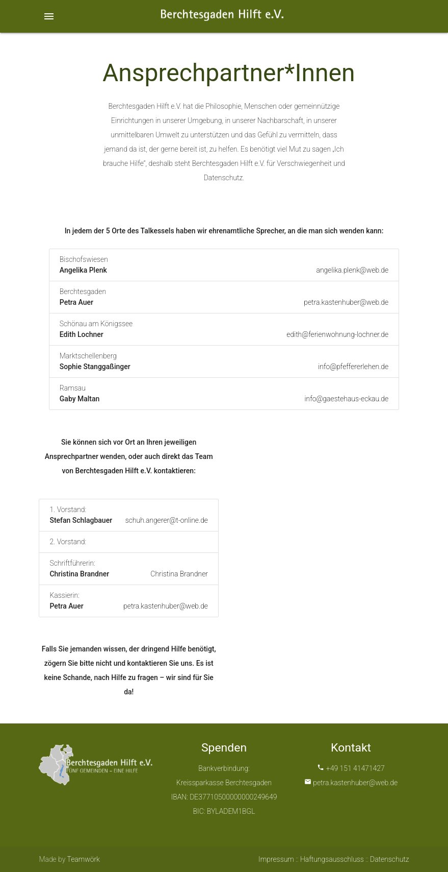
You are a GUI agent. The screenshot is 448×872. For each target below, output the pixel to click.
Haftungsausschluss (332, 859)
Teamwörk (83, 859)
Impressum (276, 859)
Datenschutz (389, 859)
